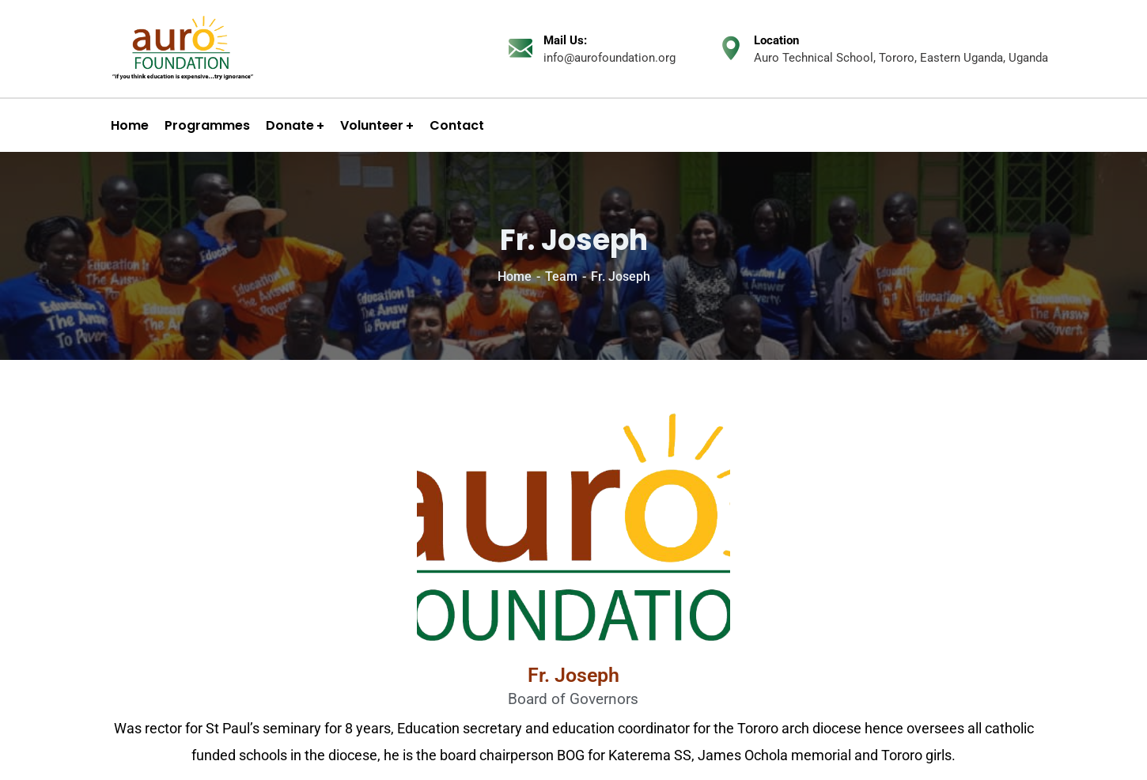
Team (561, 276)
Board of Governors (573, 699)
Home (515, 276)
